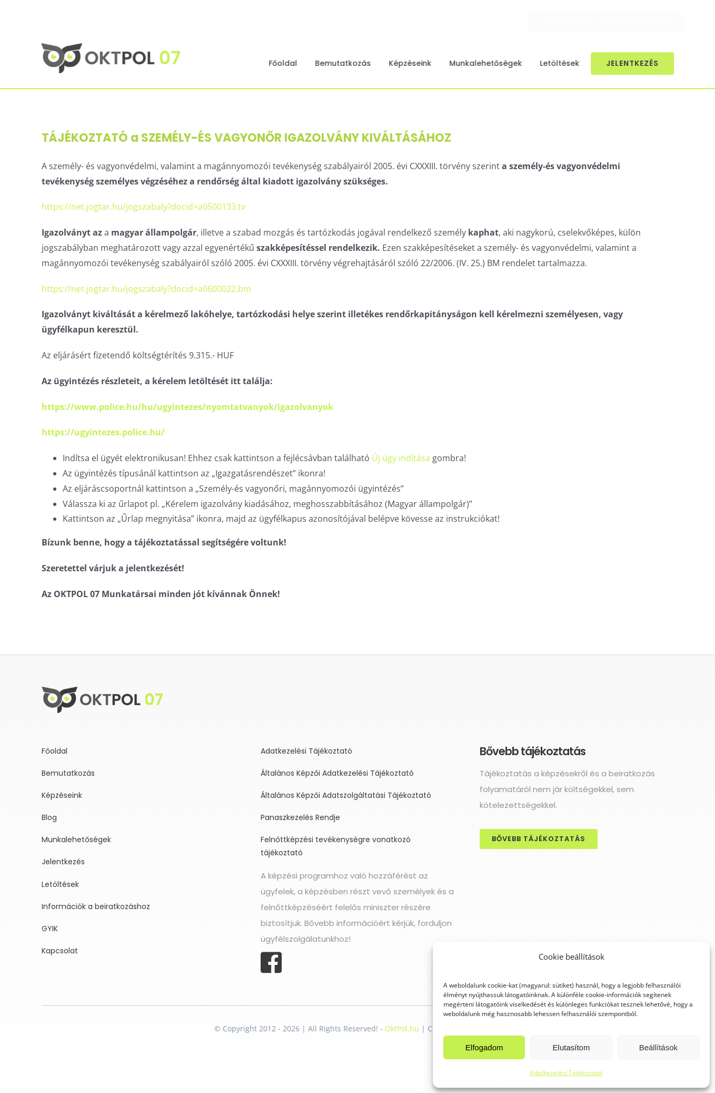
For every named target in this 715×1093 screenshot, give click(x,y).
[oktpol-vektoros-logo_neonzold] (108, 47)
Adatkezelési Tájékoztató (566, 1072)
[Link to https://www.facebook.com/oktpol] (352, 962)
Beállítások (658, 1047)
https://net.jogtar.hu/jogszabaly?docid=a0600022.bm (146, 289)
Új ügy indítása (401, 458)
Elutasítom (571, 1047)
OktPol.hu (402, 1028)
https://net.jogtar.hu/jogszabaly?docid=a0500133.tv (143, 206)
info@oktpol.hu (298, 19)
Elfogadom (484, 1047)
